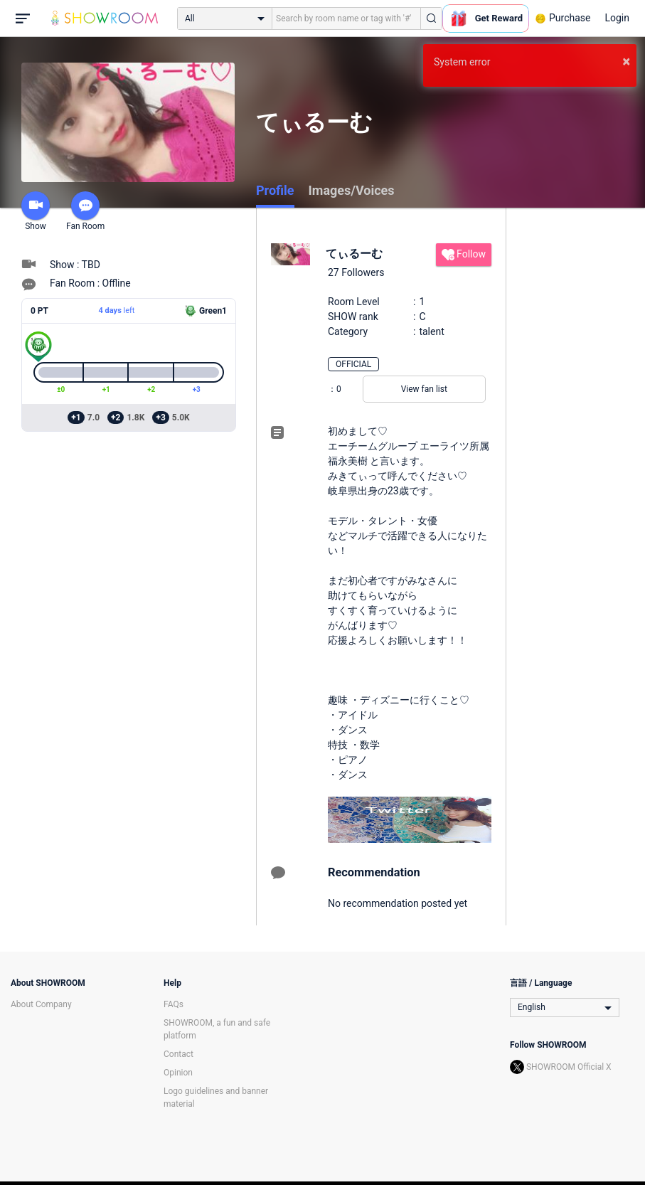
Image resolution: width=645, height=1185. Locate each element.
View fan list (424, 389)
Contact (178, 1054)
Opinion (178, 1073)
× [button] (626, 61)
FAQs (173, 1004)
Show (35, 211)
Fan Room (85, 211)
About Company (41, 1004)
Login (616, 17)
